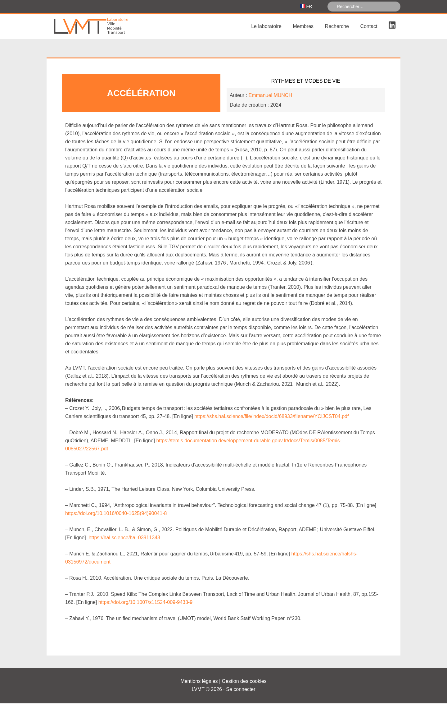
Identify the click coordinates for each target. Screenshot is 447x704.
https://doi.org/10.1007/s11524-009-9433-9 (145, 603)
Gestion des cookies (244, 682)
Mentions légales (199, 682)
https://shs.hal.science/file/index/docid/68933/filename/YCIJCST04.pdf (271, 417)
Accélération (141, 94)
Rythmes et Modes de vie (306, 82)
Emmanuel (270, 96)
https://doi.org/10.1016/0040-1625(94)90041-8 (116, 514)
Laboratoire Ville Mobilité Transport (93, 27)
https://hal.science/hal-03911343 (124, 538)
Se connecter (240, 690)
